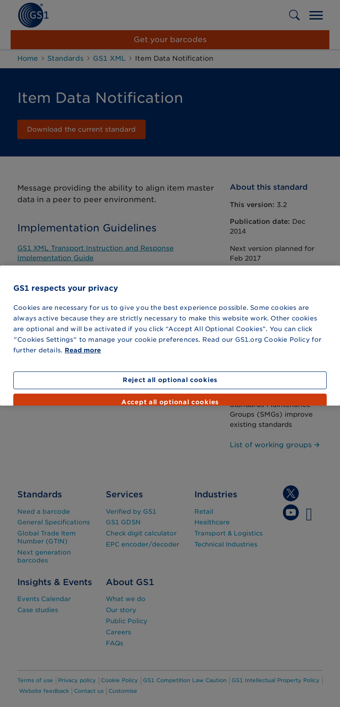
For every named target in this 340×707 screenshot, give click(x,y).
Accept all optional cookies (170, 402)
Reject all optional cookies (170, 379)
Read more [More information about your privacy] (83, 350)
